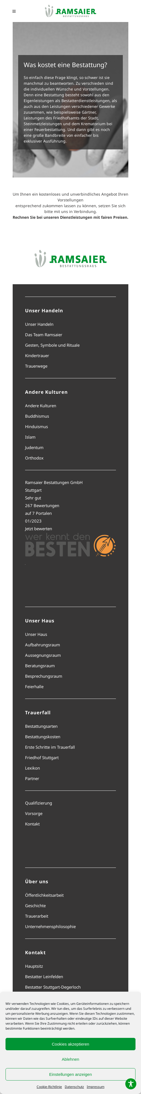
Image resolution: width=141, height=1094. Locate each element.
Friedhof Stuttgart (42, 757)
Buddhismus (37, 416)
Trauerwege (36, 366)
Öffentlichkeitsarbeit (44, 895)
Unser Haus (36, 634)
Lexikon (32, 768)
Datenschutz (74, 1086)
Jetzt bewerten (38, 528)
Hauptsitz (34, 966)
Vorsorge (33, 813)
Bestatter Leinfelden (44, 976)
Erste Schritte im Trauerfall (50, 747)
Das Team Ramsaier (43, 334)
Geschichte (35, 905)
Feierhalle (34, 686)
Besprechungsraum (43, 676)
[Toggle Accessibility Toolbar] (131, 1084)
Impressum (95, 1086)
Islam (30, 437)
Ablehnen (70, 1059)
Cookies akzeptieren (70, 1044)
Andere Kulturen (40, 405)
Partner (32, 778)
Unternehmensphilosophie (50, 926)
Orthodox (34, 458)
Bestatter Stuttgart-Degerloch (53, 987)
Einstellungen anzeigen (70, 1074)
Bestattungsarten (41, 726)
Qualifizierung (38, 803)
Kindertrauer (37, 355)
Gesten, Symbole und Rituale (52, 345)
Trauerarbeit (36, 916)
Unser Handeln (39, 324)
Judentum (34, 447)
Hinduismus (36, 426)
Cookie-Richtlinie (49, 1086)
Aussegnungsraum (43, 655)
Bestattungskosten (42, 736)
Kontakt (32, 824)
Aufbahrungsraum (42, 644)
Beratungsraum (40, 665)
